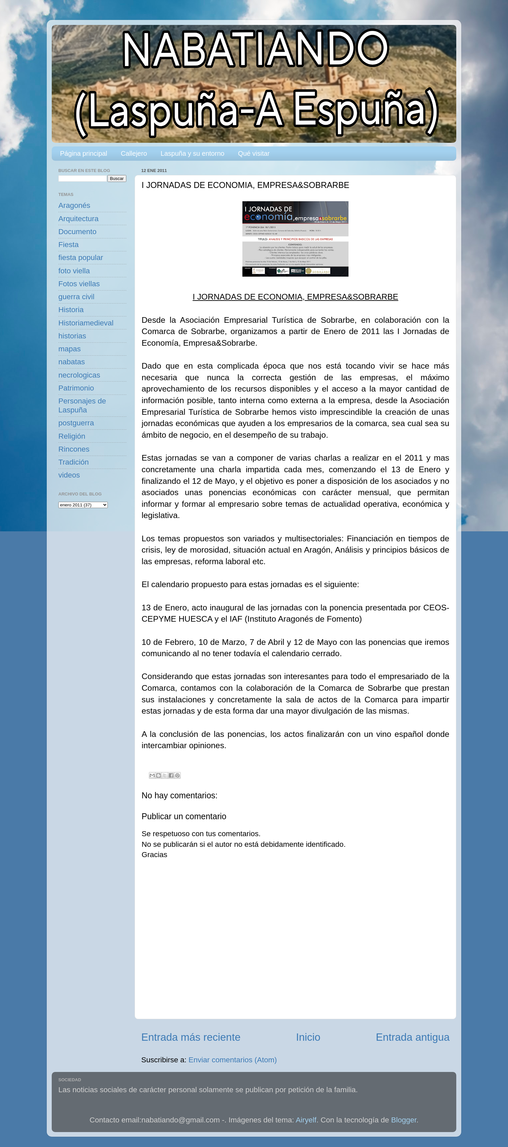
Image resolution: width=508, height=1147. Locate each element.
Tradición (73, 462)
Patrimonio (76, 388)
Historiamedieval (85, 323)
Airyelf (306, 1120)
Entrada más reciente (190, 1037)
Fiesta (68, 244)
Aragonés (74, 205)
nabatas (71, 362)
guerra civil (76, 297)
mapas (69, 349)
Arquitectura (78, 219)
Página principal (83, 153)
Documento (77, 231)
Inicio (308, 1037)
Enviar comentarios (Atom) (233, 1060)
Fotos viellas (79, 284)
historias (72, 336)
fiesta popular (80, 257)
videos (69, 475)
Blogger (403, 1120)
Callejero (134, 153)
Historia (71, 310)
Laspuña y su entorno (192, 153)
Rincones (74, 449)
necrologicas (79, 375)
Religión (71, 436)
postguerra (76, 423)
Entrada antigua (413, 1037)
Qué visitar (254, 153)
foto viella (74, 271)
